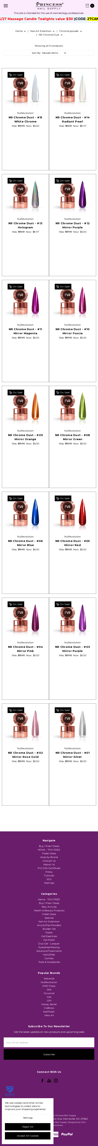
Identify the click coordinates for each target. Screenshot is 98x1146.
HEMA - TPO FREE (49, 855)
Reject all (27, 1126)
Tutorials (49, 880)
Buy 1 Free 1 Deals (49, 851)
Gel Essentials (49, 954)
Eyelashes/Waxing (49, 965)
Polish (49, 950)
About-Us (49, 869)
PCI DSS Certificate (49, 873)
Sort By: (36, 52)
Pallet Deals (49, 858)
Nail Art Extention (49, 939)
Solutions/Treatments (49, 969)
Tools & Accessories (49, 980)
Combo (49, 976)
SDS (49, 884)
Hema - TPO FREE (49, 917)
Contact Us (49, 866)
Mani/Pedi (49, 972)
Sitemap (49, 888)
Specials (49, 935)
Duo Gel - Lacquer (49, 961)
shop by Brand (49, 862)
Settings (28, 1117)
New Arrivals (49, 924)
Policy (49, 877)
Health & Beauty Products (49, 928)
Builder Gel (49, 947)
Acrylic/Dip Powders (49, 943)
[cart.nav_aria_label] (91, 5)
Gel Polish (49, 958)
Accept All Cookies (28, 1135)
